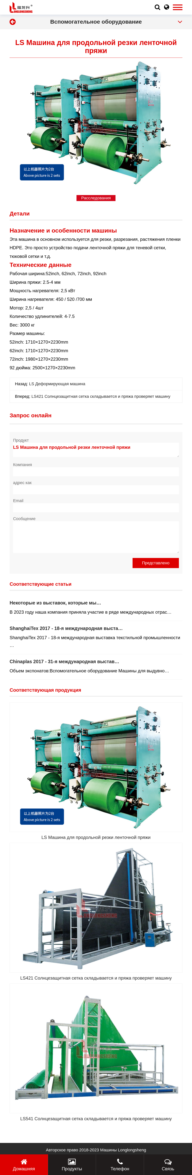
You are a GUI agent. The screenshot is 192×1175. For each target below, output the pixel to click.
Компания (22, 464)
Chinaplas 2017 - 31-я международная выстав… (64, 661)
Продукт (21, 440)
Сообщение (24, 518)
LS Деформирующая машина (57, 383)
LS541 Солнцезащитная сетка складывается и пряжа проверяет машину (96, 1118)
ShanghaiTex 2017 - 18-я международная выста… (66, 628)
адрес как (22, 482)
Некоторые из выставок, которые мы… (55, 602)
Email (18, 500)
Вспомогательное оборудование (96, 22)
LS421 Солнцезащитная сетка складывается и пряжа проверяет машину (101, 396)
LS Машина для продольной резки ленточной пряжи (96, 450)
